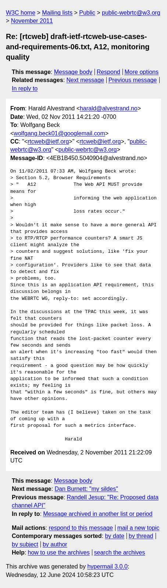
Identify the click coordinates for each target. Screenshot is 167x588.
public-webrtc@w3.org (131, 13)
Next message (85, 80)
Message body (73, 72)
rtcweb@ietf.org (48, 141)
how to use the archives (59, 552)
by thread (141, 536)
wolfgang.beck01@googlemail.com (59, 133)
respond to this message (81, 528)
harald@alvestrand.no (109, 108)
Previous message (133, 80)
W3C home (20, 13)
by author (55, 544)
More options (142, 72)
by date (114, 536)
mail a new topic (138, 528)
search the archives (119, 552)
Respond (108, 72)
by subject (25, 544)
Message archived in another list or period (97, 514)
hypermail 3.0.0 (107, 566)
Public (87, 13)
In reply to (25, 88)
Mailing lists (57, 13)
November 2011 (32, 21)
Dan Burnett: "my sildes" (86, 489)
